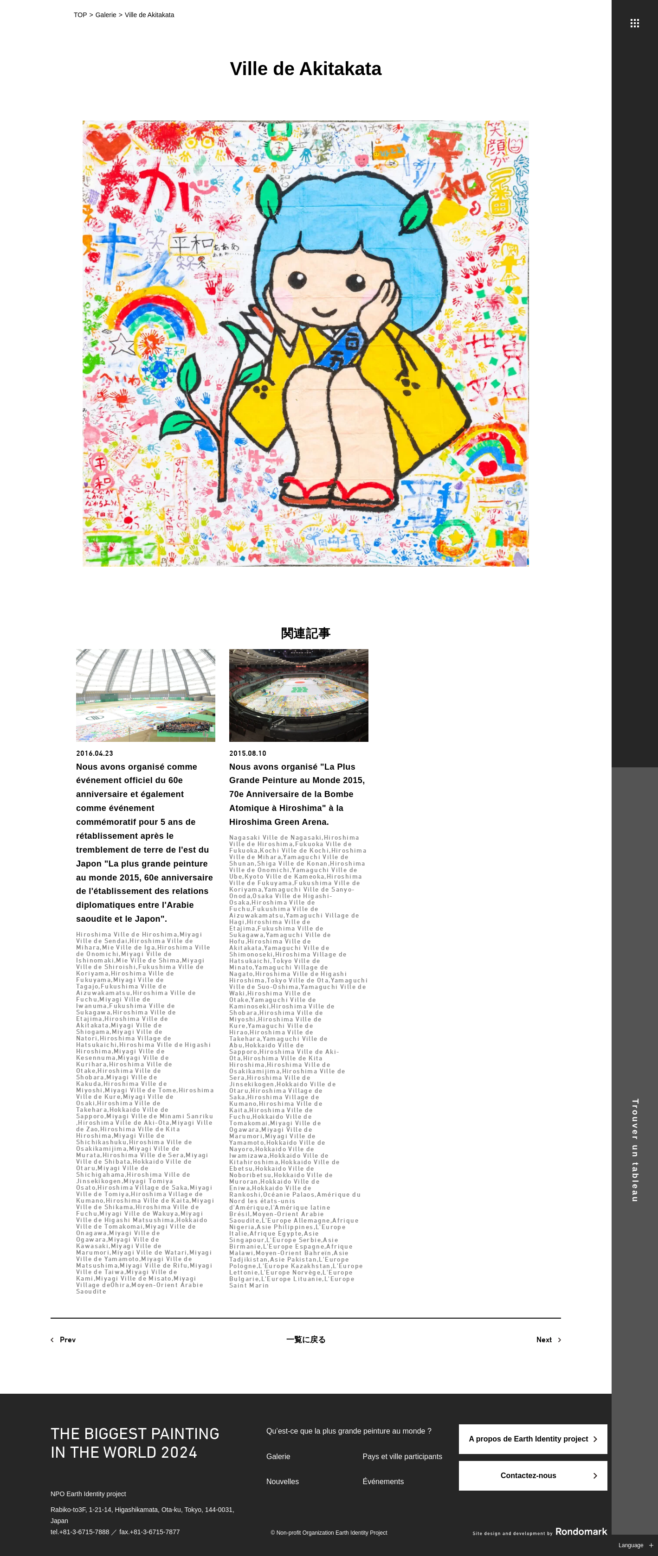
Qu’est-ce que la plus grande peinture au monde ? (349, 1431)
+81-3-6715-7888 (84, 1532)
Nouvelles (282, 1482)
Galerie (278, 1456)
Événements (383, 1482)
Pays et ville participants (403, 1456)
